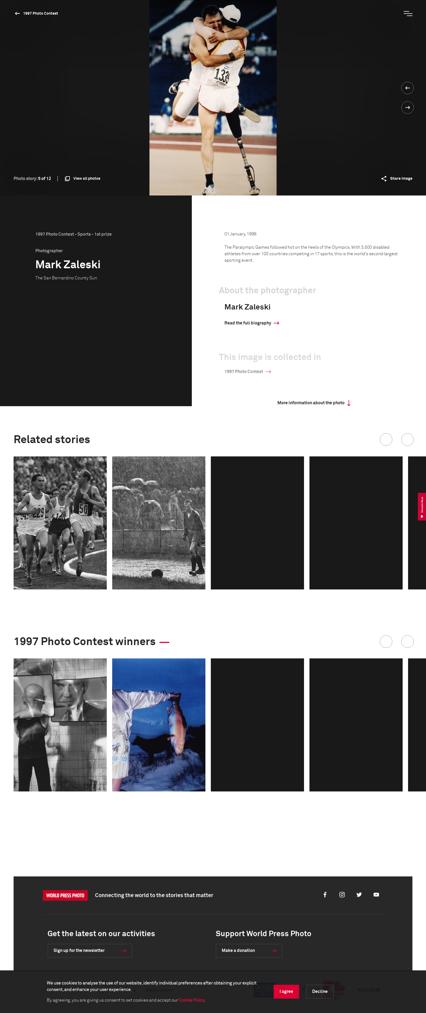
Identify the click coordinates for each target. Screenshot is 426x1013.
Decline (320, 991)
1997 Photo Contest (40, 13)
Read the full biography (247, 323)
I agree (286, 991)
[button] (386, 439)
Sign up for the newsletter (79, 950)
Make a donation (238, 950)
